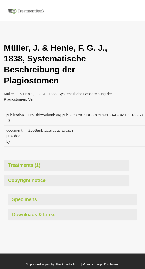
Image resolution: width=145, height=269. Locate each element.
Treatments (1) (24, 165)
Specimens (24, 199)
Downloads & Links (33, 214)
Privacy (88, 264)
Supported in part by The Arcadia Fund (53, 264)
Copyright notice (27, 180)
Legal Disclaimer (107, 264)
